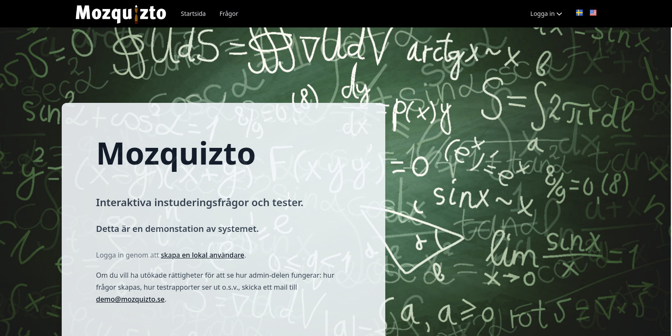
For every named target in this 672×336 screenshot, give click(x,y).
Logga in (546, 13)
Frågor (228, 13)
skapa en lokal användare (202, 255)
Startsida (193, 13)
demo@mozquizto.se (130, 299)
